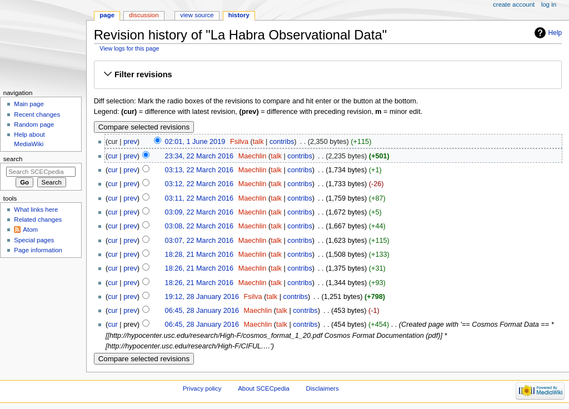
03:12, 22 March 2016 (199, 184)
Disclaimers (322, 388)
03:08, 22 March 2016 (199, 226)
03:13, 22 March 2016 (199, 170)
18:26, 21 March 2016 (199, 268)
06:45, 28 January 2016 (202, 311)
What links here (36, 209)
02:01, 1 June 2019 (195, 142)
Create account (514, 4)
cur (113, 156)
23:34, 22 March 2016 (199, 156)
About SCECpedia (264, 388)
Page (106, 15)
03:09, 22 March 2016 (199, 212)
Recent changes (37, 114)
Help (555, 33)
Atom (30, 229)
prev (130, 142)
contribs (281, 142)
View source (196, 15)
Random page (34, 124)
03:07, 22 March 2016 (199, 241)
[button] (327, 75)
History (238, 15)
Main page (29, 104)
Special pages (34, 240)
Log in (548, 4)
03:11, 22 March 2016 (199, 198)
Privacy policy (202, 388)
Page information (38, 250)
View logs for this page (129, 48)
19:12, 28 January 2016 (202, 297)
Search (13, 159)
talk (258, 142)
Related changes (38, 219)
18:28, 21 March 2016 (199, 254)
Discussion (143, 15)
